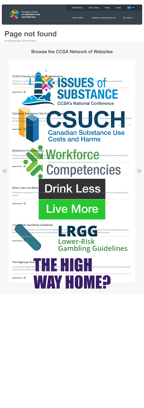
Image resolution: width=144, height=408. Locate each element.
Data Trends (94, 7)
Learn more (19, 92)
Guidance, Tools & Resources (104, 18)
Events (118, 7)
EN (129, 7)
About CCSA (78, 18)
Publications (78, 7)
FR (133, 7)
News (107, 7)
